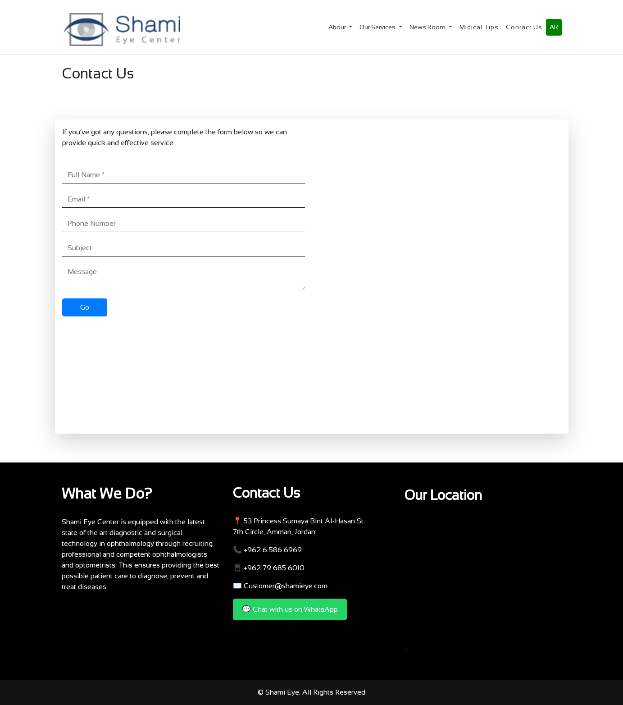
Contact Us (524, 27)
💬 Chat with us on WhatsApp (290, 609)
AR (554, 27)
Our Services (378, 27)
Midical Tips (479, 27)
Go (84, 307)
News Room (428, 27)
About (337, 27)
